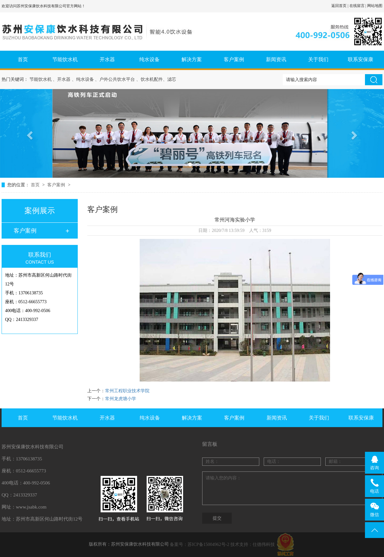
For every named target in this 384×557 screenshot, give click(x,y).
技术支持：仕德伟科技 (252, 544)
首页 (23, 59)
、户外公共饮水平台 (115, 79)
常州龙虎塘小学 (120, 398)
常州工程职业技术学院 (127, 390)
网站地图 (374, 5)
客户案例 (234, 59)
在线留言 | (358, 5)
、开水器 (61, 79)
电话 (374, 486)
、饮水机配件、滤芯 (156, 79)
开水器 (107, 59)
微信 (374, 509)
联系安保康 (360, 59)
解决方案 (192, 59)
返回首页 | (340, 5)
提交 (217, 518)
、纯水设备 (83, 79)
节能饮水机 (65, 59)
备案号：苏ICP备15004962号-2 (199, 544)
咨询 (374, 462)
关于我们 (318, 59)
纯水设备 (149, 59)
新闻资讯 (276, 59)
